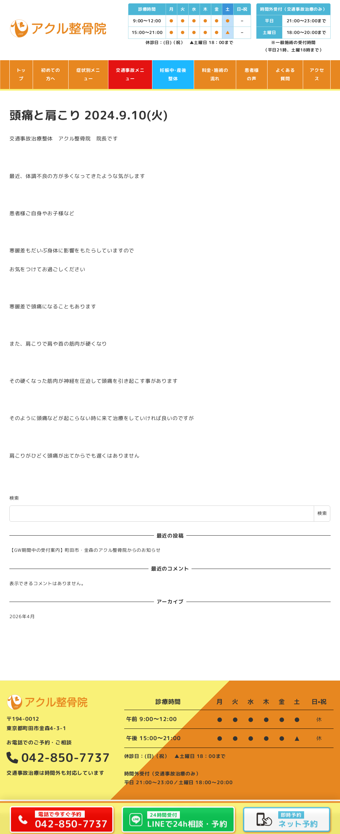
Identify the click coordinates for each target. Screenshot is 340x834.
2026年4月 (22, 616)
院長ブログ (137, 806)
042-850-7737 (58, 757)
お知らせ (160, 806)
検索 (14, 498)
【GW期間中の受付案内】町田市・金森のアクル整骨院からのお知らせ (85, 550)
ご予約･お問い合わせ (193, 806)
